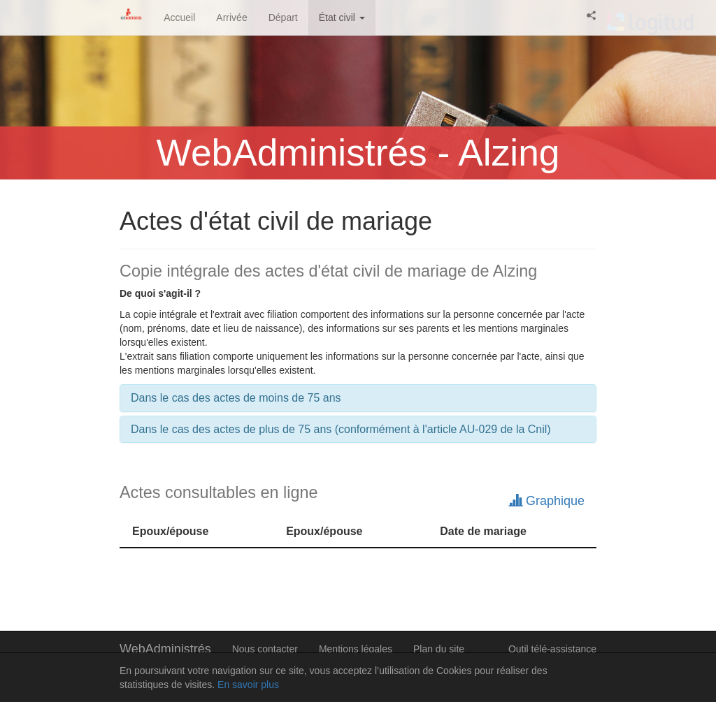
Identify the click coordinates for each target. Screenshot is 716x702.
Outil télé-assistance (552, 649)
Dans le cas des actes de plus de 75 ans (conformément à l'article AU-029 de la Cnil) (341, 429)
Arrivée (231, 17)
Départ (283, 17)
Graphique (547, 501)
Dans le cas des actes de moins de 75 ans (236, 398)
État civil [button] (342, 17)
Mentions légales (355, 649)
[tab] (358, 398)
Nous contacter (265, 649)
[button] (591, 15)
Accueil (179, 17)
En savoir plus (248, 684)
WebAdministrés (165, 649)
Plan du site (438, 649)
